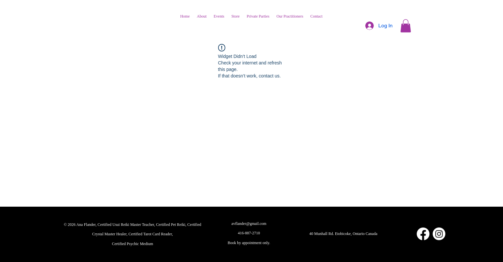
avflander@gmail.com (248, 223)
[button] (405, 26)
